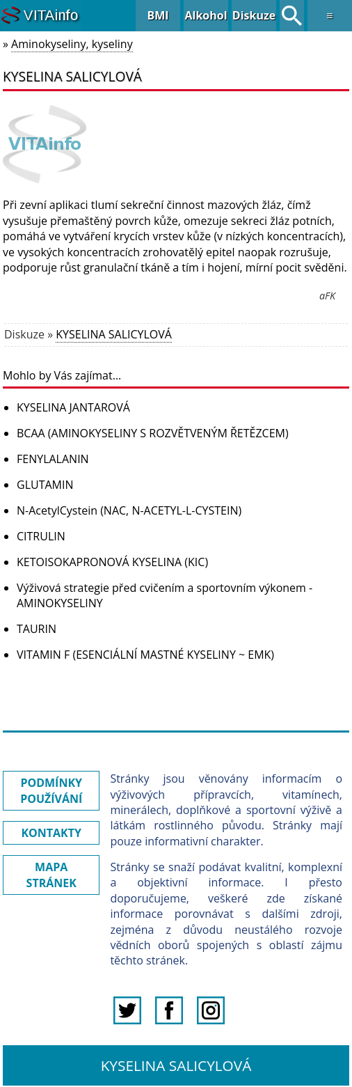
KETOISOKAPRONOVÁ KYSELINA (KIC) (112, 562)
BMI (157, 15)
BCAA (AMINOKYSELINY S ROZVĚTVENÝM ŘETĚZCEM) (153, 433)
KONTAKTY (51, 832)
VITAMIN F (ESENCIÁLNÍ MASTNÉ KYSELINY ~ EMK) (145, 654)
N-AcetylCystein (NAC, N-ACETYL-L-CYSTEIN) (129, 510)
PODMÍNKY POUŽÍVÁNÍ (51, 790)
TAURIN (36, 628)
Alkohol (205, 15)
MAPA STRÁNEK (51, 874)
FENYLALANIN (53, 459)
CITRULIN (41, 536)
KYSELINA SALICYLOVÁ (114, 334)
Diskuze (253, 15)
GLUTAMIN (45, 484)
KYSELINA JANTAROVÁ (73, 407)
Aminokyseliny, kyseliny (72, 44)
